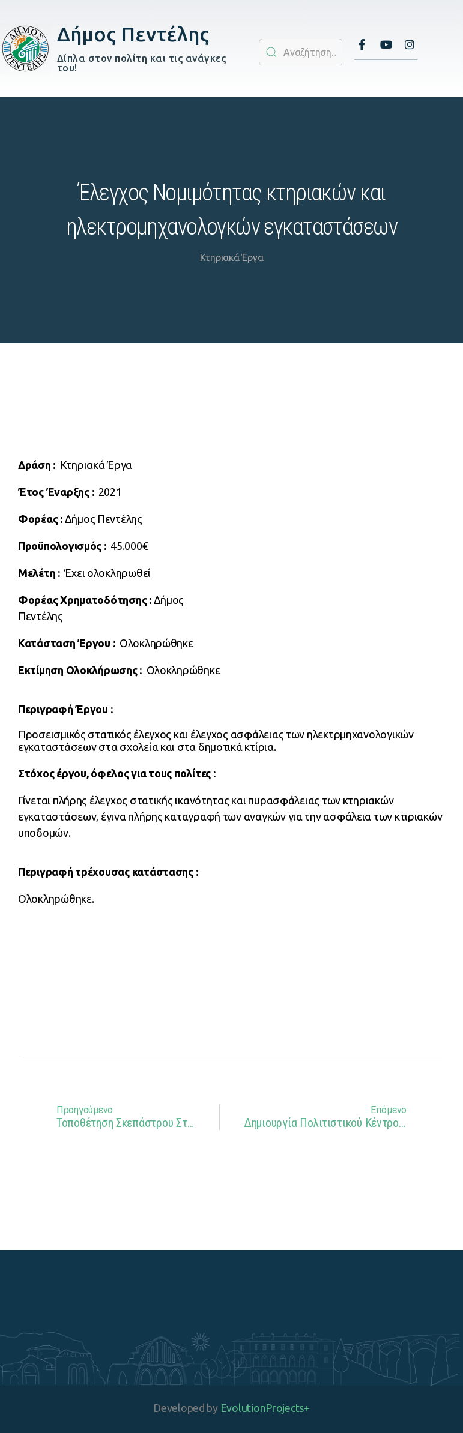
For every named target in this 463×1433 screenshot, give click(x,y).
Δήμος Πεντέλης (133, 34)
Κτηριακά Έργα (232, 257)
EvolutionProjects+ (265, 1408)
